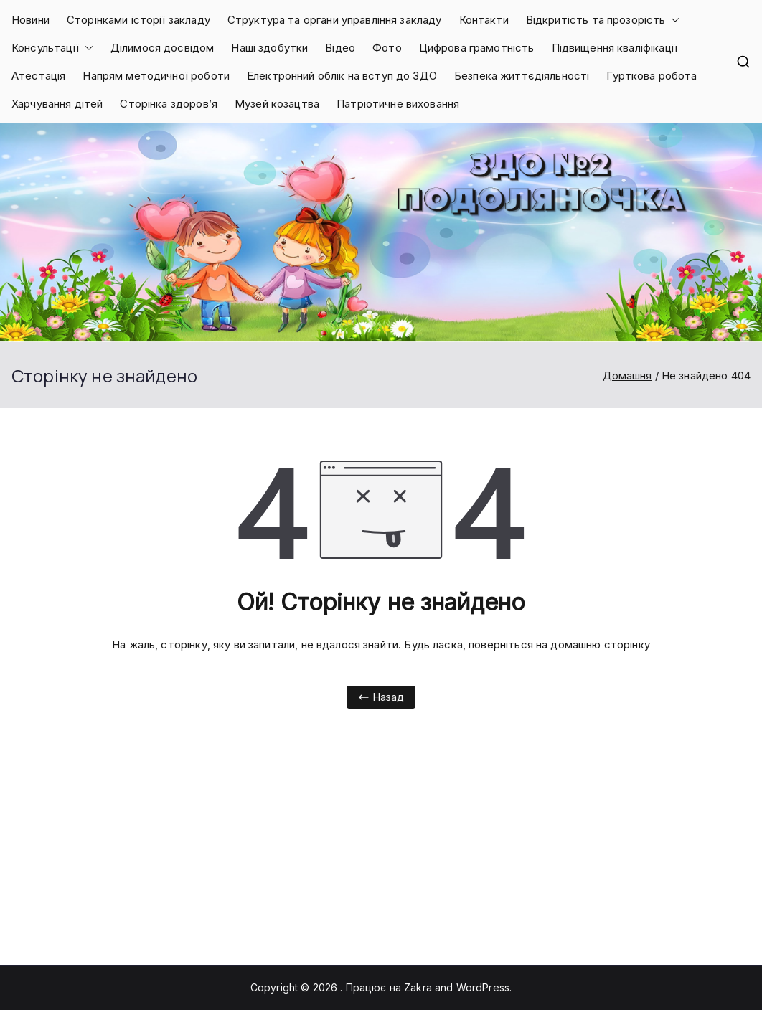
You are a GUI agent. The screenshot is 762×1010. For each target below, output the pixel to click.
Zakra (418, 987)
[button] (672, 19)
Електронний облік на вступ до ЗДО (342, 75)
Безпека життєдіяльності (521, 75)
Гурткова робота (651, 75)
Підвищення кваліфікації (614, 47)
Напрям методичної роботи (156, 75)
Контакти (484, 19)
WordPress (482, 987)
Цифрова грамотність (477, 47)
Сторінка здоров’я (168, 103)
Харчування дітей (57, 103)
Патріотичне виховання (398, 103)
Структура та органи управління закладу (334, 19)
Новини (30, 19)
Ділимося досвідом (162, 47)
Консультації (52, 47)
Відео (340, 47)
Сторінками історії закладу (138, 19)
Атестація (38, 75)
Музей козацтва (277, 103)
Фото (387, 47)
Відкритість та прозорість (603, 19)
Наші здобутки (269, 47)
